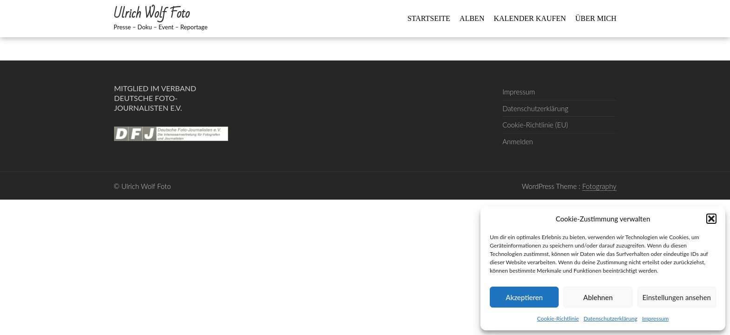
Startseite (428, 18)
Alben (472, 18)
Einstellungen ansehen (676, 297)
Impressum (655, 318)
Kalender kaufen (529, 18)
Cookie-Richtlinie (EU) (535, 125)
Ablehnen (598, 297)
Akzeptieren (524, 297)
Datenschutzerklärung (610, 318)
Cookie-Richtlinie (558, 318)
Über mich (595, 18)
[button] (711, 218)
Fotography (599, 186)
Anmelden (517, 141)
